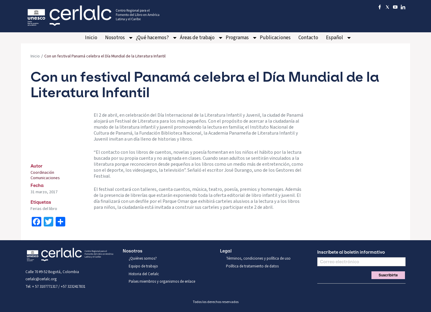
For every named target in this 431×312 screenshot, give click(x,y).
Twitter (331, 290)
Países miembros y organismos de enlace (162, 281)
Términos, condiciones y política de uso (258, 258)
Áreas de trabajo (197, 37)
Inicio (91, 37)
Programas (237, 37)
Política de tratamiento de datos (252, 266)
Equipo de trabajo (143, 266)
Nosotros (115, 37)
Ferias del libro (44, 209)
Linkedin (351, 290)
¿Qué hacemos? (152, 37)
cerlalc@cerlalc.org (41, 279)
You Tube (341, 290)
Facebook (320, 290)
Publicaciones (275, 37)
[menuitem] (91, 37)
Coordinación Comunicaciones (45, 175)
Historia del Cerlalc (144, 274)
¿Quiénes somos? (143, 258)
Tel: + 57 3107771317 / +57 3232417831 (55, 286)
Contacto (308, 37)
